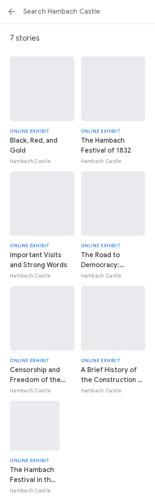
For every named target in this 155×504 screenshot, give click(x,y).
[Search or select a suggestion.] (77, 11)
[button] (11, 12)
